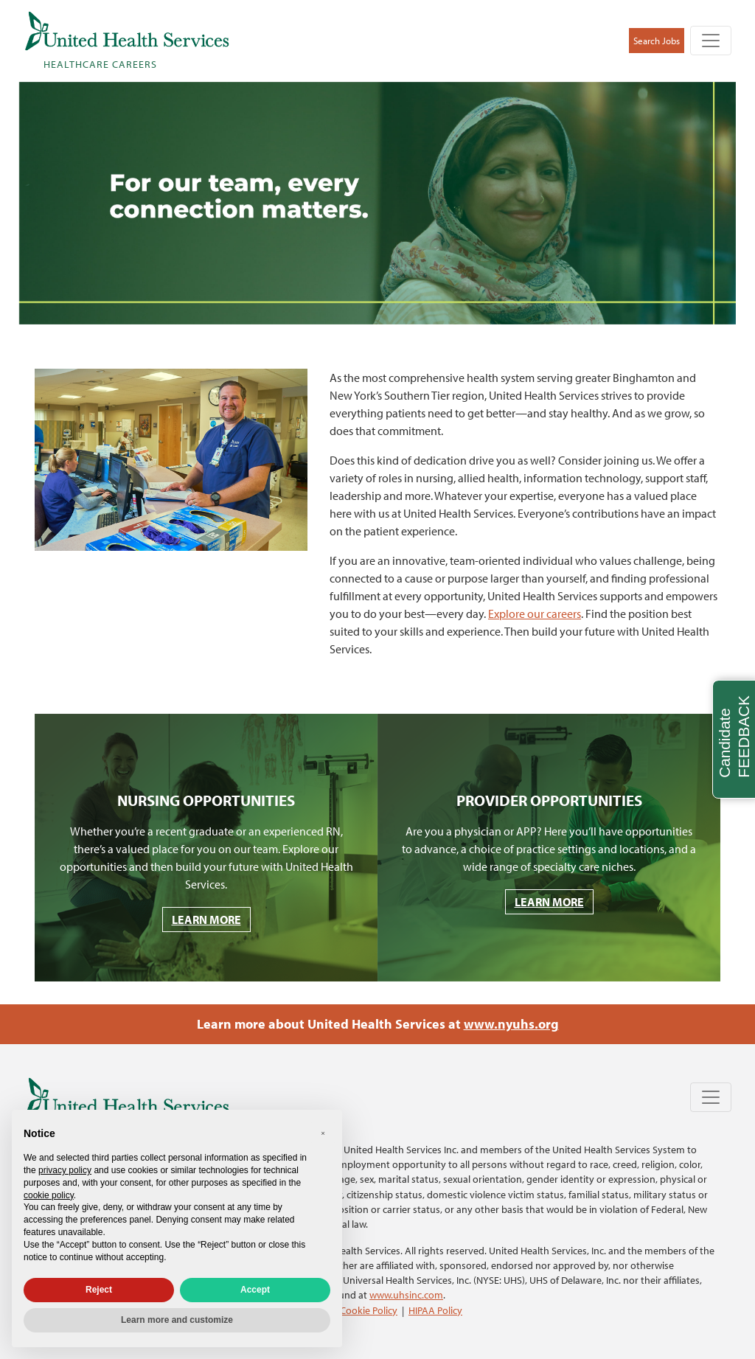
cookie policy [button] (49, 1195)
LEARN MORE (206, 919)
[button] (323, 1133)
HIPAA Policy (435, 1310)
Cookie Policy (368, 1310)
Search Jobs (656, 40)
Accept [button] (255, 1290)
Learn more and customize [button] (177, 1320)
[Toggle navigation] (710, 40)
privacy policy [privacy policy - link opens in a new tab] (64, 1170)
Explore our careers (534, 613)
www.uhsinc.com (406, 1294)
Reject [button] (99, 1290)
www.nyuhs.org (511, 1023)
